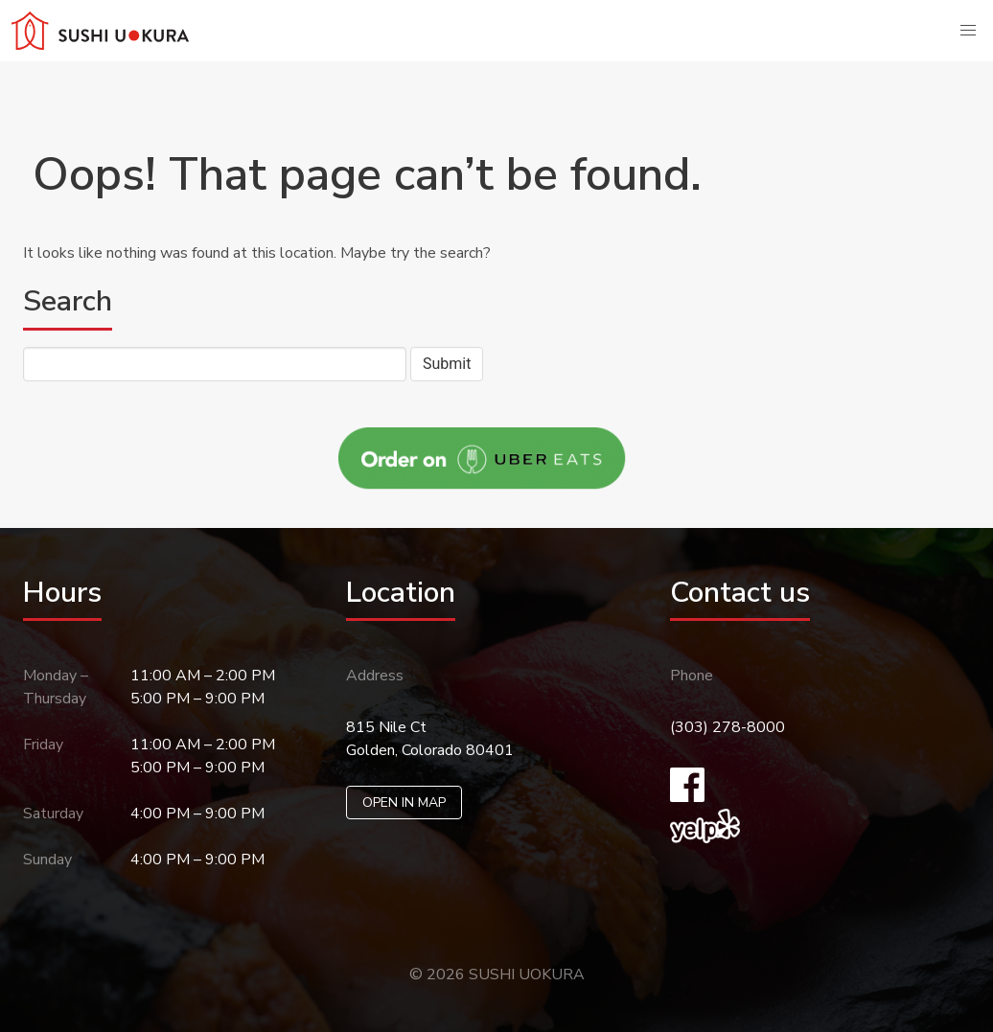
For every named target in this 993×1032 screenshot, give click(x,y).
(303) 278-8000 (727, 727)
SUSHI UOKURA (527, 974)
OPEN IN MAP (404, 802)
